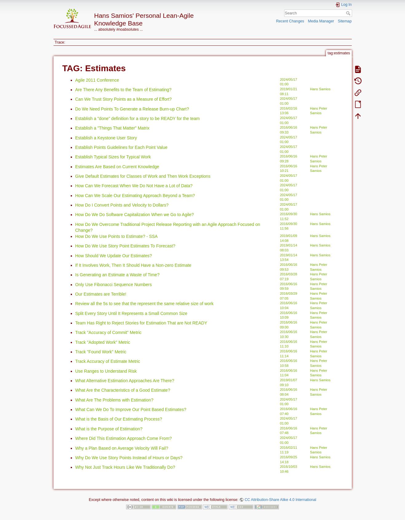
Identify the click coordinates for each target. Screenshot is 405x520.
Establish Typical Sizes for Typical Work (113, 156)
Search (349, 13)
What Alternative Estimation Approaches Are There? (124, 380)
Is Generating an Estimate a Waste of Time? (117, 274)
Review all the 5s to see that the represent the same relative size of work (144, 303)
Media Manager (321, 21)
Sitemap (345, 21)
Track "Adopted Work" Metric (102, 342)
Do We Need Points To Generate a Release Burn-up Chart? (132, 109)
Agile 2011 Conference (97, 80)
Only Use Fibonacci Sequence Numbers (113, 284)
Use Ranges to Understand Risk (106, 371)
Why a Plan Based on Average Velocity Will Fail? (121, 448)
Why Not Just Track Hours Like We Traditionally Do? (125, 467)
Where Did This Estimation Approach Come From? (123, 438)
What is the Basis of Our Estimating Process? (118, 419)
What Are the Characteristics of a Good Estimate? (122, 390)
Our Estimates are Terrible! (100, 294)
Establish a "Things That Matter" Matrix (112, 128)
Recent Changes (290, 21)
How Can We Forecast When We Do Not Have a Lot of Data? (134, 185)
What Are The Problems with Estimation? (114, 400)
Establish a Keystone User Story (106, 137)
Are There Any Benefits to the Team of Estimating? (123, 89)
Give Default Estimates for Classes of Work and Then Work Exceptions (143, 176)
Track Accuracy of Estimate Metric (107, 361)
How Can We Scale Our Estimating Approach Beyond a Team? (135, 195)
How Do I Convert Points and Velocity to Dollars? (122, 205)
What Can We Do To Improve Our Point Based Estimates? (130, 409)
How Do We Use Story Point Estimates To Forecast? (125, 245)
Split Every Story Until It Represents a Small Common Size (131, 313)
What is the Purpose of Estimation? (109, 428)
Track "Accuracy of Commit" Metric (108, 332)
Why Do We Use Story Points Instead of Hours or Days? (129, 457)
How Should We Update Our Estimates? (113, 255)
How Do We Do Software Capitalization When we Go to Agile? (134, 214)
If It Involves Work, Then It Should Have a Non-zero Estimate (133, 265)
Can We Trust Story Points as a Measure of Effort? (123, 99)
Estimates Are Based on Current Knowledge (117, 166)
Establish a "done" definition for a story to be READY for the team (137, 118)
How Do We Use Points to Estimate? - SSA (116, 236)
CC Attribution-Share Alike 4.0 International (280, 500)
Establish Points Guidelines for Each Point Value (121, 147)
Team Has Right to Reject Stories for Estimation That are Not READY (141, 322)
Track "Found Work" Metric (100, 351)
